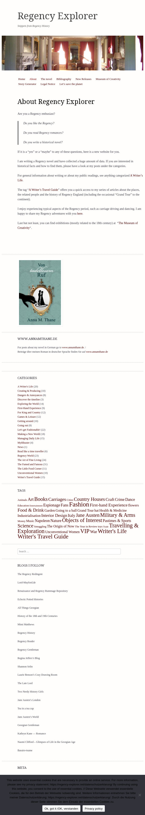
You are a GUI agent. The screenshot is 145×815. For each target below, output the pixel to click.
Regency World (25, 455)
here (79, 213)
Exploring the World (28, 403)
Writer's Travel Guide (29, 477)
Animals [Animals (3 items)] (22, 499)
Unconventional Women (30, 472)
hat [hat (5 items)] (96, 510)
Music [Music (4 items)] (30, 521)
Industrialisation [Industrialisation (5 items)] (29, 516)
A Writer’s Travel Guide (43, 189)
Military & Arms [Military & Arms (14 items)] (117, 515)
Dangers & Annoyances (30, 395)
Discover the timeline (29, 399)
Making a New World (29, 434)
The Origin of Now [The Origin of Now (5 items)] (60, 526)
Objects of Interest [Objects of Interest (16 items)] (82, 520)
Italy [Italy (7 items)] (71, 515)
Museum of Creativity (108, 79)
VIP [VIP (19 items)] (84, 531)
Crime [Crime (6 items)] (119, 499)
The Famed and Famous (30, 464)
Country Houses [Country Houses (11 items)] (89, 499)
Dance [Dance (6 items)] (130, 499)
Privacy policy (94, 808)
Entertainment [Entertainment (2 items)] (36, 506)
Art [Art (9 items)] (31, 499)
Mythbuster (23, 442)
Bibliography (63, 79)
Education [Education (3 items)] (23, 505)
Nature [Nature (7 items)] (55, 520)
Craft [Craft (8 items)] (110, 499)
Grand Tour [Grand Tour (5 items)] (85, 510)
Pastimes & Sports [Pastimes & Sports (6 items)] (117, 521)
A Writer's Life (25, 386)
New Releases (83, 79)
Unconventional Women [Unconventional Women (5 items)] (62, 532)
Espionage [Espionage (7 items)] (51, 505)
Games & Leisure (27, 416)
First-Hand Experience (29, 408)
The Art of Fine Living (29, 460)
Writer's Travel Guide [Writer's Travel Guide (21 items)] (43, 536)
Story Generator (27, 84)
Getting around (25, 421)
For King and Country (29, 412)
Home (21, 79)
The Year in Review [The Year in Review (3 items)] (86, 526)
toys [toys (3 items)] (100, 526)
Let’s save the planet (71, 84)
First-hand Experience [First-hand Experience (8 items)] (109, 505)
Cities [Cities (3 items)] (70, 499)
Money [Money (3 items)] (21, 521)
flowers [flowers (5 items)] (133, 505)
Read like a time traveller (31, 451)
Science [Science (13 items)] (25, 525)
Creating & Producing (29, 390)
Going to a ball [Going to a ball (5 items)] (66, 510)
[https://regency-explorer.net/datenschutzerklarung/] (139, 795)
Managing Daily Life (28, 438)
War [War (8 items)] (93, 531)
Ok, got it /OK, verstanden (61, 808)
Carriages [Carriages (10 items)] (57, 499)
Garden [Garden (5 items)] (50, 510)
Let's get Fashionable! (29, 429)
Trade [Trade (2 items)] (105, 526)
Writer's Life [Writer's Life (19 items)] (112, 531)
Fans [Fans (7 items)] (64, 505)
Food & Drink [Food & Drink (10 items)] (31, 510)
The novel (46, 79)
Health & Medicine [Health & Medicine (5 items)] (113, 510)
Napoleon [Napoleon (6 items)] (42, 521)
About (33, 79)
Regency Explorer (58, 16)
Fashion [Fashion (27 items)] (79, 504)
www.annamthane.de (73, 347)
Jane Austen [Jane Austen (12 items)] (87, 515)
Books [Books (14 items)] (41, 499)
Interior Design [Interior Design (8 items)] (54, 515)
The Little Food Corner (30, 468)
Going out (23, 425)
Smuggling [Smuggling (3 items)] (40, 526)
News (20, 447)
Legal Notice (48, 84)
